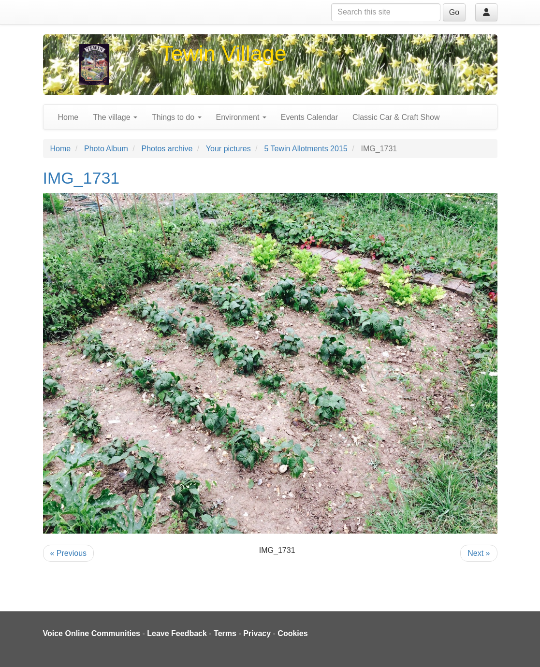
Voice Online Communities (92, 633)
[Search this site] (385, 12)
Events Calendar (309, 117)
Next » (478, 553)
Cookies (292, 633)
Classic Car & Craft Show (396, 117)
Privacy (257, 633)
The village (115, 117)
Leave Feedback (177, 633)
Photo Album (106, 149)
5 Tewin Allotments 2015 (305, 149)
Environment (241, 117)
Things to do (177, 117)
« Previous (68, 553)
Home (68, 117)
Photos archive (167, 149)
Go (454, 12)
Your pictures (228, 149)
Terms (225, 633)
